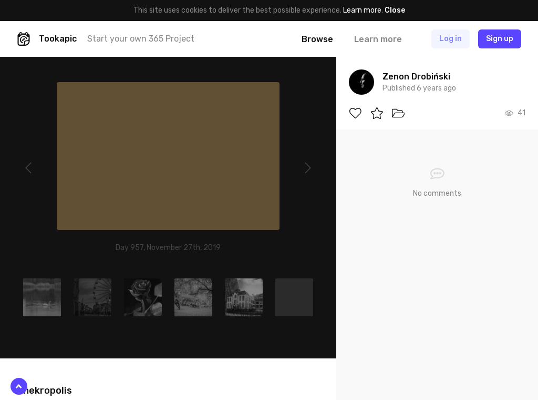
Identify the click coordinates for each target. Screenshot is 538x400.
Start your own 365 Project (140, 39)
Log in (450, 38)
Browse (317, 39)
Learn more (362, 10)
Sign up (499, 38)
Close (395, 10)
